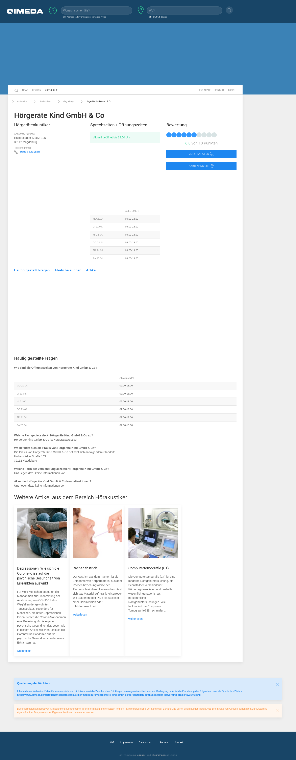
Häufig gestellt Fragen (32, 270)
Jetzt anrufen (201, 154)
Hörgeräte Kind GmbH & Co (95, 102)
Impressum (126, 742)
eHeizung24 (140, 755)
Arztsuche (51, 90)
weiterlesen (24, 650)
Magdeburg (65, 102)
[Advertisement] (148, 54)
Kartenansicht (201, 166)
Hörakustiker (42, 102)
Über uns (163, 742)
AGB (111, 742)
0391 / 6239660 (30, 151)
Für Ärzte (205, 90)
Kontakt (219, 90)
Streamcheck (158, 755)
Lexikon (36, 90)
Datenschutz (145, 742)
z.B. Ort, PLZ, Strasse (158, 17)
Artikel (91, 270)
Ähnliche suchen (67, 270)
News (25, 90)
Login (231, 90)
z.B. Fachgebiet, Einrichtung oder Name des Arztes (84, 17)
